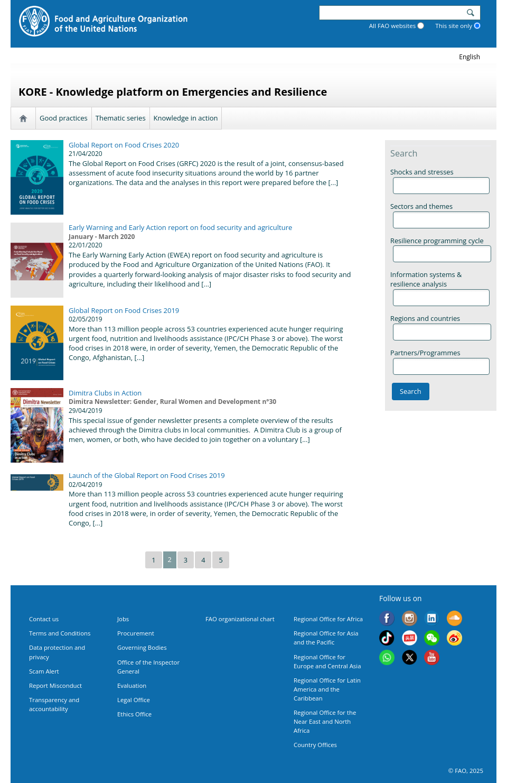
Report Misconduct (55, 685)
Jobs (123, 619)
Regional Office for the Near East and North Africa (325, 721)
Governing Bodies (142, 647)
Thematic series (121, 118)
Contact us (44, 619)
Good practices (64, 118)
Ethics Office (134, 714)
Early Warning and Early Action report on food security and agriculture (180, 227)
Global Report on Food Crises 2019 (124, 310)
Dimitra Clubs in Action (105, 393)
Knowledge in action (186, 118)
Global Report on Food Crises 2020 (124, 145)
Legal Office (133, 700)
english (469, 56)
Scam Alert (44, 671)
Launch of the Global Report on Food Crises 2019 (147, 475)
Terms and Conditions (59, 633)
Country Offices (315, 745)
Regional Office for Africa (328, 619)
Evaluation (131, 685)
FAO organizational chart (240, 619)
